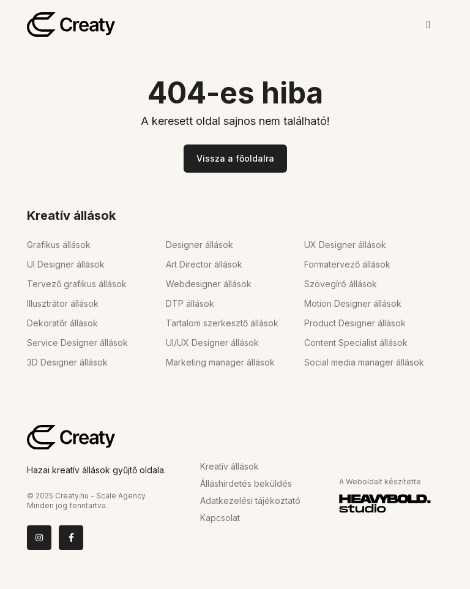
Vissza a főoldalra (235, 158)
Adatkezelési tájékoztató (250, 500)
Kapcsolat (220, 517)
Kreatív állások (229, 466)
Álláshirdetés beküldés (246, 483)
